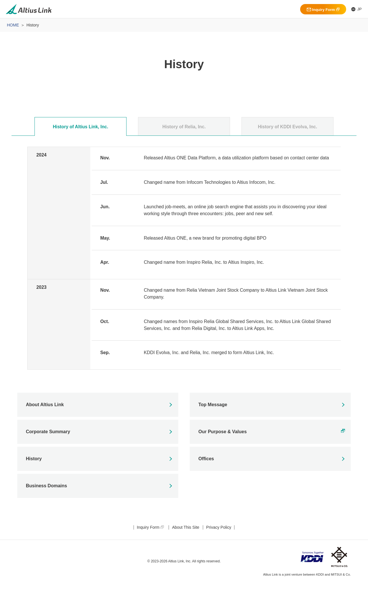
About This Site (185, 536)
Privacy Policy (218, 536)
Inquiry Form (321, 9)
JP (356, 9)
